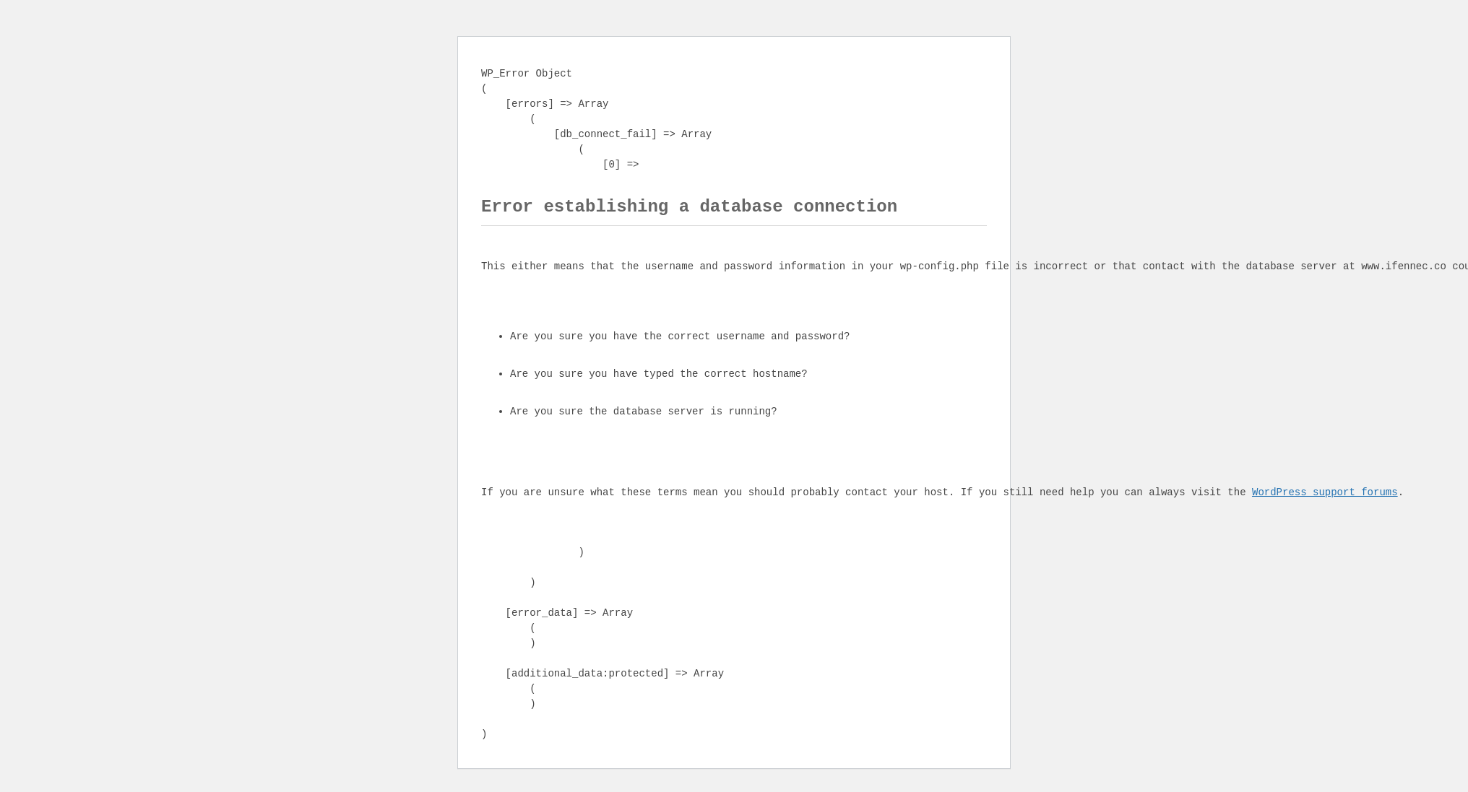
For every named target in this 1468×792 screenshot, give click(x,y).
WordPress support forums (1325, 493)
